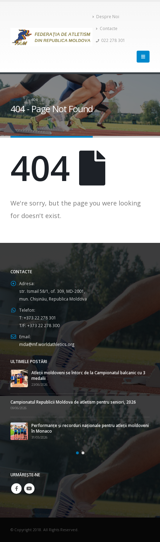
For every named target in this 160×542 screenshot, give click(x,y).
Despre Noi (105, 16)
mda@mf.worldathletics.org (46, 344)
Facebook (16, 488)
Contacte (106, 28)
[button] (77, 453)
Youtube (29, 488)
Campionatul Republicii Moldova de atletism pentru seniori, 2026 (73, 402)
